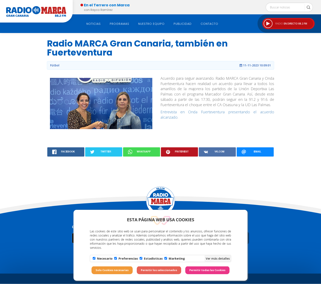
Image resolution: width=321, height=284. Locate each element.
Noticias (93, 24)
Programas (119, 24)
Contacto (209, 24)
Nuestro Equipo (151, 24)
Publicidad (183, 24)
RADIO (285, 23)
